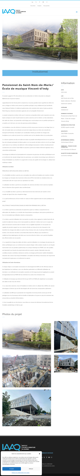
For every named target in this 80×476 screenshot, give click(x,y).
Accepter (11, 468)
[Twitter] (44, 457)
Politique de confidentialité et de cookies (20, 472)
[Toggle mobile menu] (77, 12)
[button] (39, 454)
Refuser (31, 468)
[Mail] (51, 457)
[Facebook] (46, 457)
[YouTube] (49, 457)
